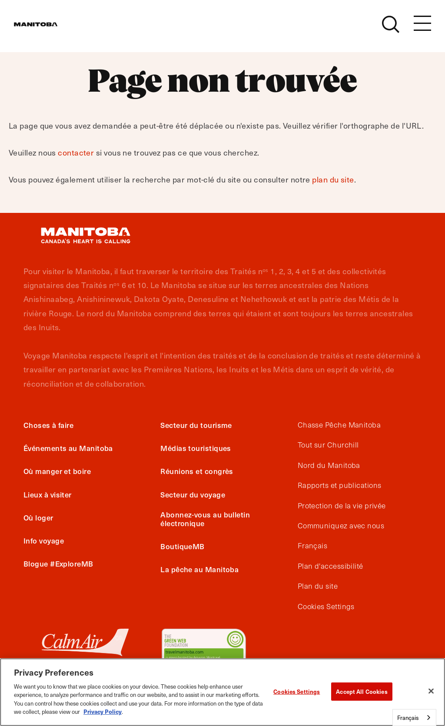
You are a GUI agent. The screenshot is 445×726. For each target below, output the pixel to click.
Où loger (38, 517)
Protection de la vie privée (342, 505)
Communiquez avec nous (341, 525)
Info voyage (43, 540)
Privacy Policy (102, 711)
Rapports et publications (340, 485)
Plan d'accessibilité (330, 566)
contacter (76, 152)
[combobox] (414, 717)
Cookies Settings (326, 606)
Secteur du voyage (192, 494)
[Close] (431, 690)
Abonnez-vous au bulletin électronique (205, 518)
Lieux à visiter (47, 494)
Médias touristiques (195, 448)
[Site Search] (391, 29)
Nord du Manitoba (329, 465)
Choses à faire (48, 425)
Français (313, 545)
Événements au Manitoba (68, 448)
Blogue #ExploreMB (58, 563)
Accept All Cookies (361, 691)
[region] (222, 692)
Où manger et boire (57, 471)
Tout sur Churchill (328, 445)
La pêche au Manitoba (199, 569)
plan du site (333, 179)
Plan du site (318, 586)
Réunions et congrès (196, 471)
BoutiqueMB (182, 546)
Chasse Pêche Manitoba (339, 425)
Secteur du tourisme (196, 425)
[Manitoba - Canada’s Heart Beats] (46, 29)
